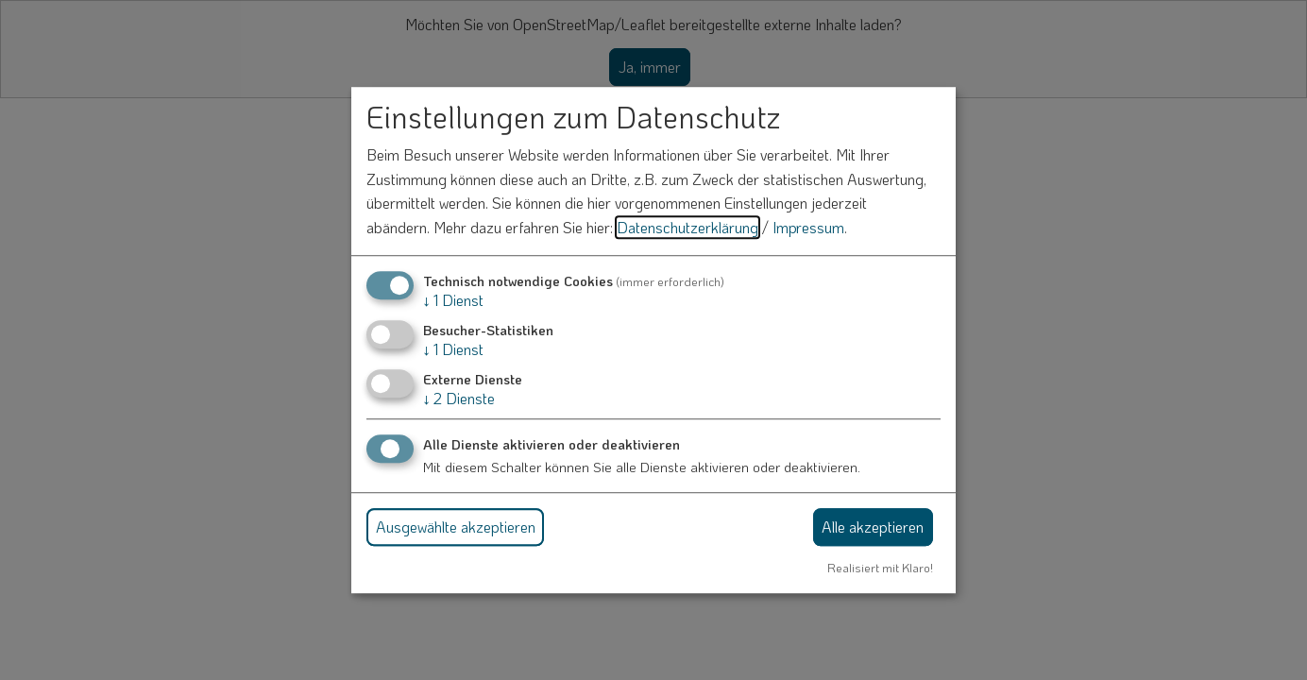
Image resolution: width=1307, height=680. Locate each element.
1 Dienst (453, 300)
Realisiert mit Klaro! (880, 567)
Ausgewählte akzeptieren (455, 526)
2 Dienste (459, 398)
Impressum (808, 227)
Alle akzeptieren (873, 526)
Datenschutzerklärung (687, 227)
